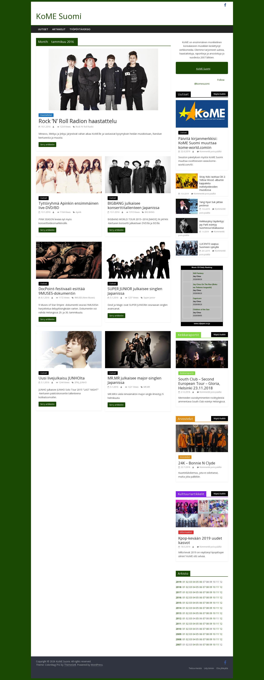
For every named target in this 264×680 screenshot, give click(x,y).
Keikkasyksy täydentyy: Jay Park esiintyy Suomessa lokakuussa (211, 224)
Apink (78, 212)
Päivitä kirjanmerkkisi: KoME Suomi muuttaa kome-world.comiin (197, 143)
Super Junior (149, 297)
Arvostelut (185, 457)
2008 (178, 639)
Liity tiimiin (209, 668)
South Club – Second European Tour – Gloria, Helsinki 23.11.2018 (199, 383)
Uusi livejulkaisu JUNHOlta (62, 377)
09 (210, 587)
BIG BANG (149, 212)
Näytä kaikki (220, 94)
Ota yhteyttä (222, 668)
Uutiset (43, 29)
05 (197, 581)
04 (194, 581)
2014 (178, 608)
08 (207, 587)
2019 (178, 581)
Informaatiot (186, 532)
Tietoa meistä (195, 668)
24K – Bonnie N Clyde (196, 462)
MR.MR (147, 387)
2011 (178, 623)
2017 (178, 592)
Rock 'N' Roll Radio (84, 126)
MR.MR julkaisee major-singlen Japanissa (134, 380)
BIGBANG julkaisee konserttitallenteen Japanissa (133, 205)
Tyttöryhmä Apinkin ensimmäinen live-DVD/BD (68, 205)
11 (217, 587)
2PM (77, 382)
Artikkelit (58, 29)
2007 (178, 644)
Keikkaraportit (186, 373)
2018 (178, 587)
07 (204, 587)
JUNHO (83, 382)
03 (190, 581)
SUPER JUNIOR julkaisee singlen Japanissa (135, 290)
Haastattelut (46, 115)
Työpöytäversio (80, 29)
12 (221, 587)
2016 (178, 597)
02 (187, 581)
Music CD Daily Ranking (202, 267)
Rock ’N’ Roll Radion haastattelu (78, 121)
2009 (178, 634)
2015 (178, 602)
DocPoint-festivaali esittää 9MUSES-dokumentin (62, 290)
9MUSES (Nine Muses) (85, 297)
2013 (178, 613)
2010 (178, 628)
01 (184, 581)
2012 (178, 618)
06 (200, 581)
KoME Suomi (59, 16)
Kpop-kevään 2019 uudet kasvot (200, 540)
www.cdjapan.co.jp (202, 323)
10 (214, 587)
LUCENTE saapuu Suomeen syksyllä (209, 245)
